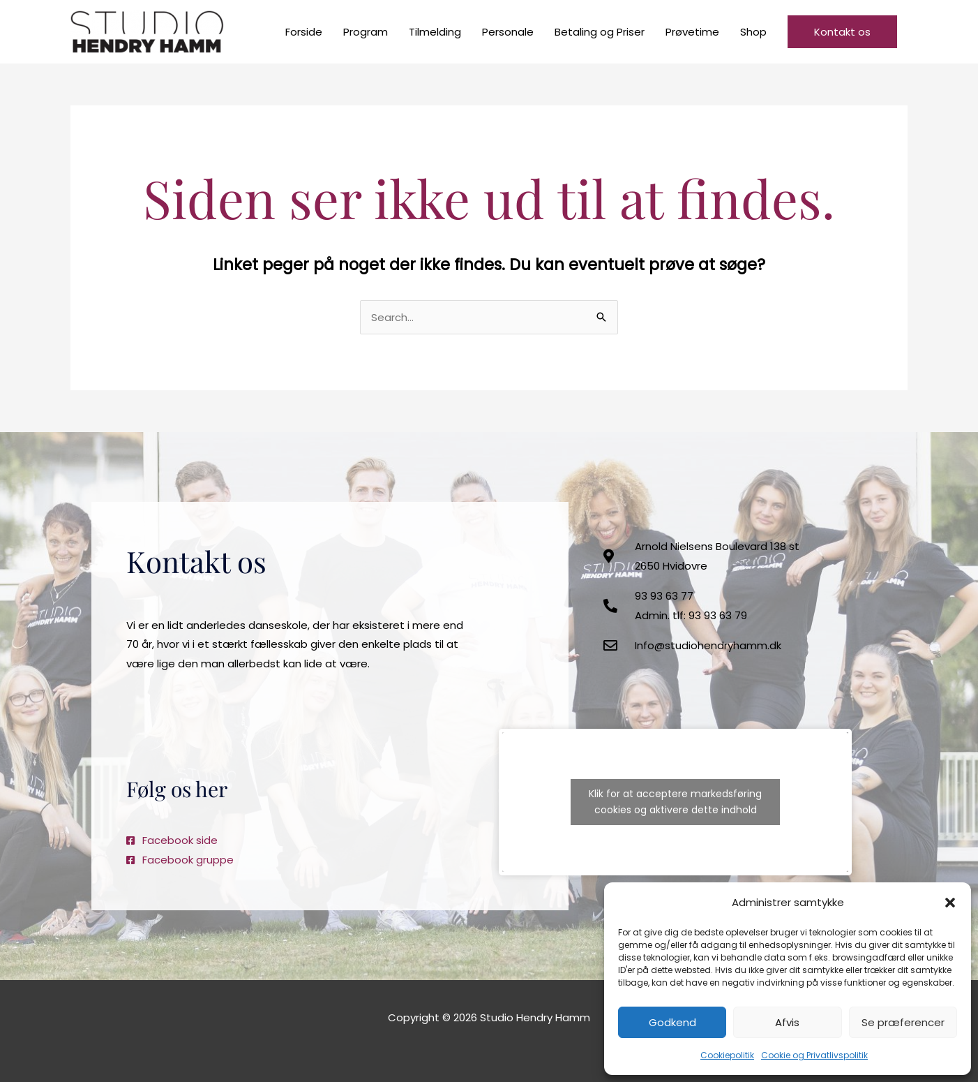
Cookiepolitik (727, 1055)
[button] (950, 903)
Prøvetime (692, 31)
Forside (303, 31)
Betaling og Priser (600, 31)
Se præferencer (903, 1022)
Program (365, 31)
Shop (753, 31)
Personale (508, 31)
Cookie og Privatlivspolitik (814, 1055)
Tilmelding (435, 31)
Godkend (672, 1022)
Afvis (787, 1022)
